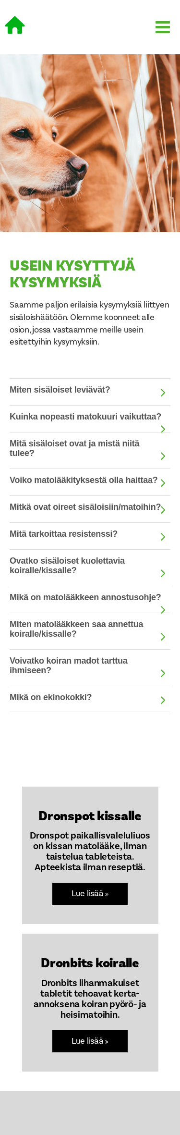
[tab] (90, 391)
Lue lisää (90, 893)
